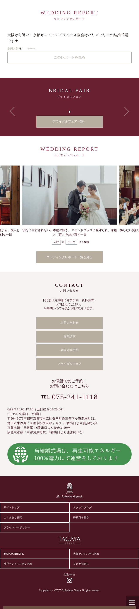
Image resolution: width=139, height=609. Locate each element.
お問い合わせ (69, 322)
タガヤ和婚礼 (81, 563)
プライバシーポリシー (17, 527)
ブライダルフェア (69, 363)
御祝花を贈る (81, 517)
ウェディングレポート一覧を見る (69, 257)
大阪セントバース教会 (86, 553)
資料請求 (69, 336)
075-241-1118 (75, 397)
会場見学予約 (69, 350)
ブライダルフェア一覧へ (69, 121)
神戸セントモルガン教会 (18, 563)
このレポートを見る (69, 57)
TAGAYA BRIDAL (14, 553)
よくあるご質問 (13, 517)
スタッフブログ (82, 507)
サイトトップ (11, 507)
